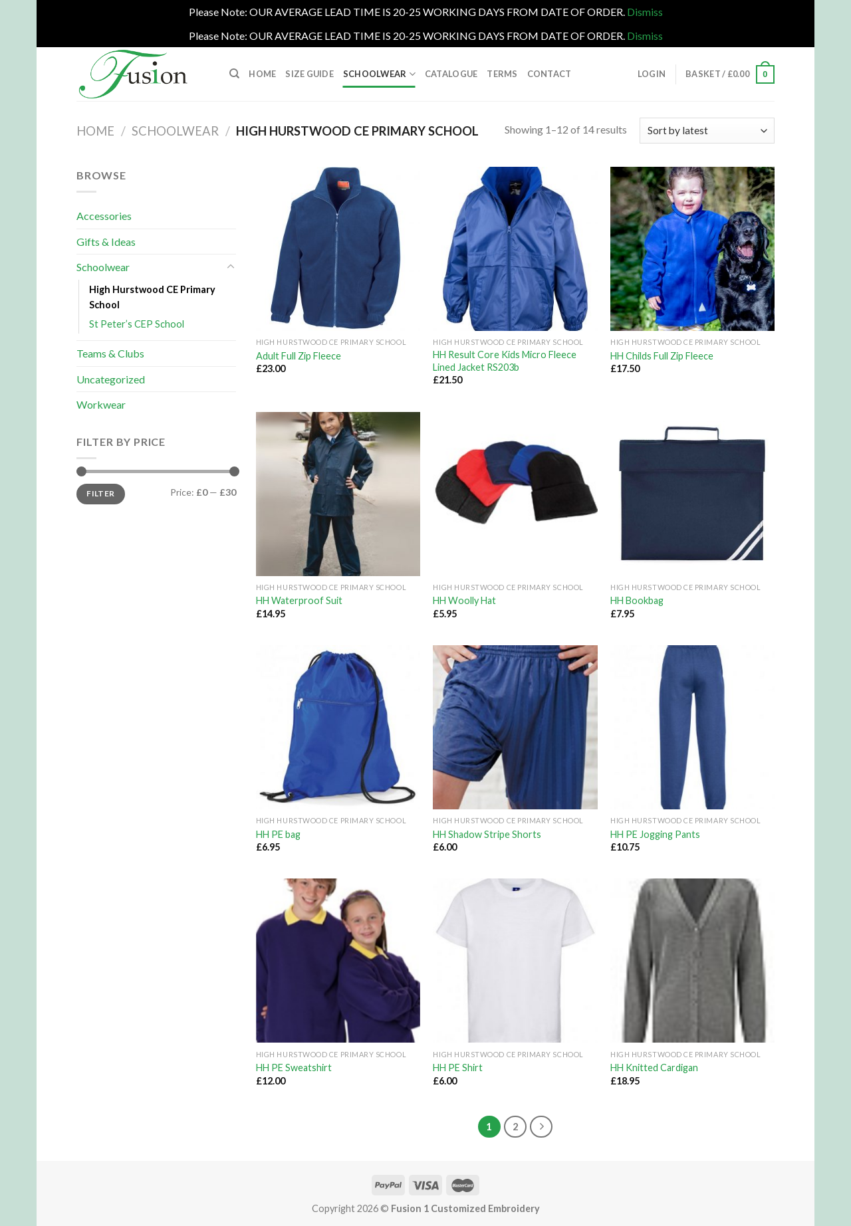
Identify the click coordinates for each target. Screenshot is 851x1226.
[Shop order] (707, 131)
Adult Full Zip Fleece (298, 355)
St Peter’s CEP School (136, 324)
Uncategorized (110, 379)
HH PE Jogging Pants (655, 834)
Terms (502, 73)
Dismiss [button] (645, 11)
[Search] (234, 73)
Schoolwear (379, 74)
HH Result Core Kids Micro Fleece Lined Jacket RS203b (504, 361)
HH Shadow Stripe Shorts (487, 834)
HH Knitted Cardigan (654, 1067)
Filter (100, 493)
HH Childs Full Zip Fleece (661, 355)
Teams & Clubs (110, 353)
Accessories (104, 215)
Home (262, 73)
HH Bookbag (637, 600)
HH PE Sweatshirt (294, 1067)
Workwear (101, 404)
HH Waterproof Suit (299, 600)
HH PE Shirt (458, 1067)
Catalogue (451, 73)
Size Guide (309, 73)
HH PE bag (278, 834)
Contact (549, 73)
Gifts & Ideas (106, 241)
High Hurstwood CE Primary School (152, 297)
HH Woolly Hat (464, 600)
